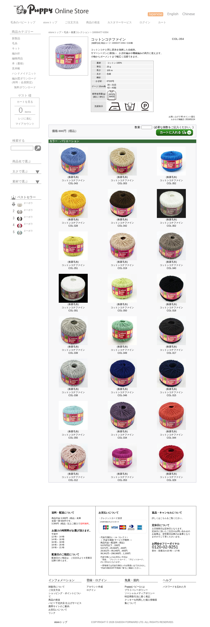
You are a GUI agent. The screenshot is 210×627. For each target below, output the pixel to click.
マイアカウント (24, 123)
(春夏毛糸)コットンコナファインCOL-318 (171, 307)
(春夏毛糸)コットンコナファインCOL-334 (122, 434)
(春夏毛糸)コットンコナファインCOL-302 (171, 222)
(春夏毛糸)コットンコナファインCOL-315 (171, 392)
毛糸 (14, 43)
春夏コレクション (80, 32)
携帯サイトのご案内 (58, 606)
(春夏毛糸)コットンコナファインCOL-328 (73, 222)
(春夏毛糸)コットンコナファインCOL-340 (171, 265)
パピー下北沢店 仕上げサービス (65, 603)
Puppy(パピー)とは (135, 586)
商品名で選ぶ (21, 161)
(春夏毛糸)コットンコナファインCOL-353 (122, 477)
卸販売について (56, 586)
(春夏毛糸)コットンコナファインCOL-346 (122, 392)
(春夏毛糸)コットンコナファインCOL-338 (73, 392)
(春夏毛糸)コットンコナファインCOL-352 (171, 180)
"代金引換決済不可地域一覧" (112, 568)
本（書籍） (19, 63)
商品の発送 (93, 22)
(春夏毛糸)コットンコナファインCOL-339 (73, 349)
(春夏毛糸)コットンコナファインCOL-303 (122, 180)
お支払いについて (57, 609)
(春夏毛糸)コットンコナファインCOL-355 (73, 434)
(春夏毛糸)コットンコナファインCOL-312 (73, 477)
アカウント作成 (95, 586)
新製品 (16, 38)
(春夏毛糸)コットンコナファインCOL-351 (73, 265)
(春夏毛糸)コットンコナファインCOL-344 (171, 434)
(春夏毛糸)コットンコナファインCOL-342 (122, 222)
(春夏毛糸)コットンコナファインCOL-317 (171, 349)
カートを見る (25, 101)
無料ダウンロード (24, 87)
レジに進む (25, 118)
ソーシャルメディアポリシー (140, 593)
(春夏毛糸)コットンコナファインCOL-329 (171, 477)
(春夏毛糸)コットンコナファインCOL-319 (122, 265)
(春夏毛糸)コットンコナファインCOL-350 (122, 307)
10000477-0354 (100, 32)
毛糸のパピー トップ (23, 22)
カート (162, 22)
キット (16, 48)
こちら (163, 518)
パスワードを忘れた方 (174, 586)
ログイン (144, 22)
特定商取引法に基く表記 (137, 596)
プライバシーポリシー (136, 590)
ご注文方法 (71, 22)
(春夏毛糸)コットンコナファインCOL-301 (73, 307)
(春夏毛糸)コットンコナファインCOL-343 (73, 180)
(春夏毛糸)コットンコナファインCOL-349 (122, 349)
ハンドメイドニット (24, 73)
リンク (51, 613)
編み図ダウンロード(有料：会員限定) (24, 80)
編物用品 (17, 58)
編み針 (16, 53)
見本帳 (16, 68)
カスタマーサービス (119, 22)
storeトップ (50, 22)
